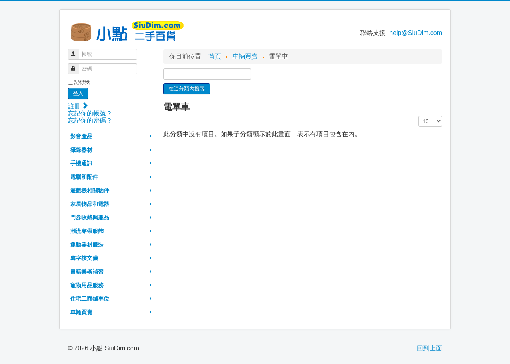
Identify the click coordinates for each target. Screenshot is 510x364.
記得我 (82, 82)
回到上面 (429, 348)
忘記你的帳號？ (90, 113)
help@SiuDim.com (415, 32)
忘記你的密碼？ (90, 120)
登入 (78, 93)
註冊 (78, 106)
